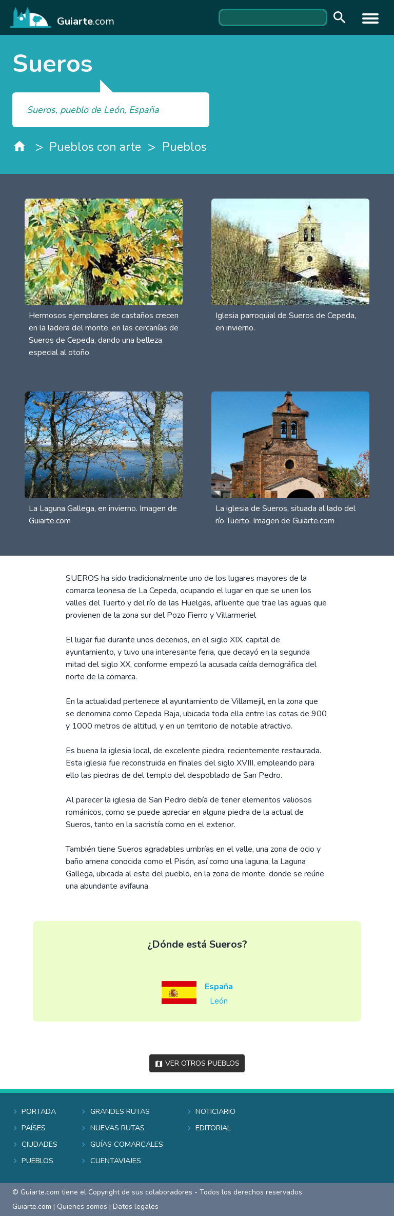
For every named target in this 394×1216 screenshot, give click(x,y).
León (219, 1001)
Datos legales (136, 1206)
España (219, 986)
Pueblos (184, 147)
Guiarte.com (31, 1206)
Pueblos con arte (95, 147)
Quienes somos (82, 1206)
